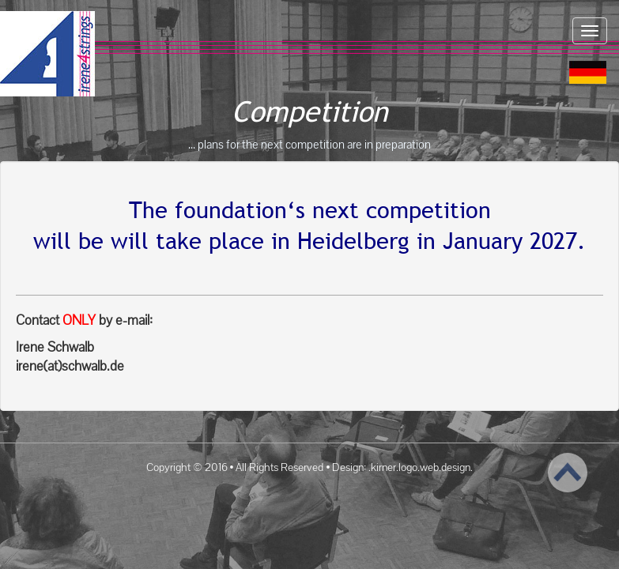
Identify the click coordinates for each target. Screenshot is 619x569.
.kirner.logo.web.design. (420, 467)
